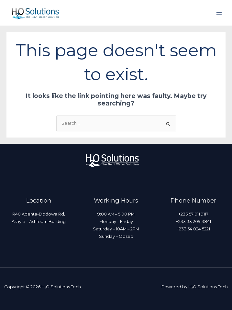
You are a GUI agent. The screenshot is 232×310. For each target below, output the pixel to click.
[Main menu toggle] (219, 12)
